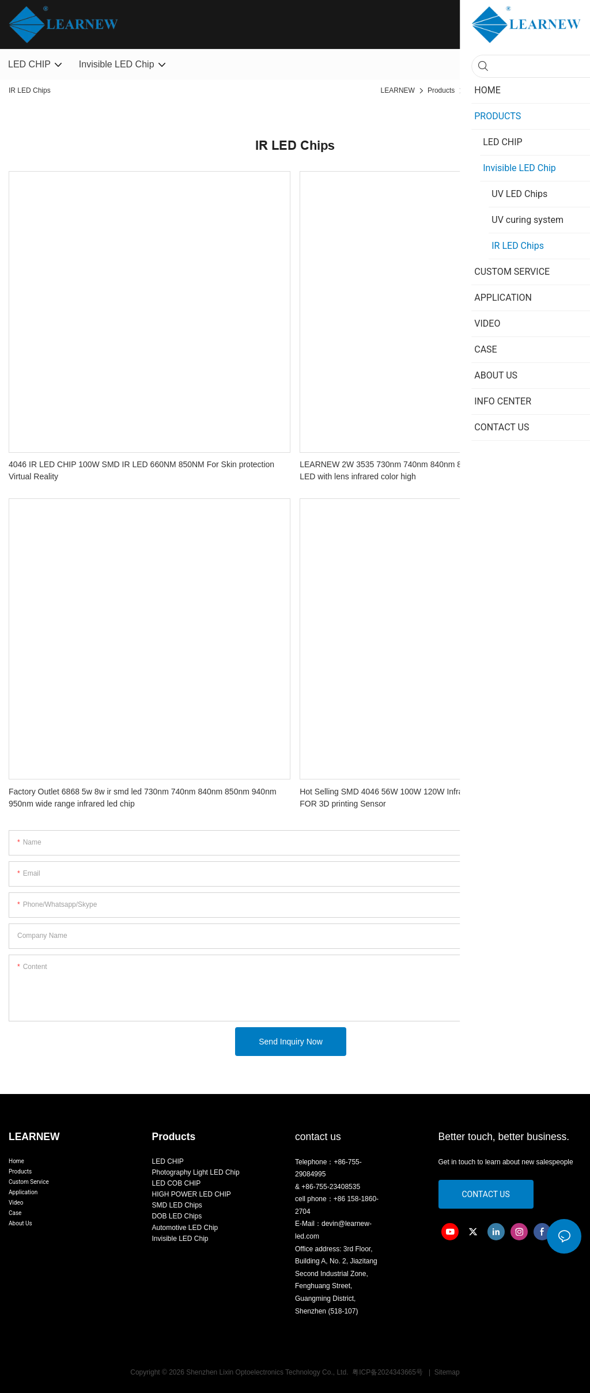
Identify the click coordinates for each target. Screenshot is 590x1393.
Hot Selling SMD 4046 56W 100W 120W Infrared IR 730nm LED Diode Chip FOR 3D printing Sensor (436, 797)
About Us (20, 1223)
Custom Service (29, 1182)
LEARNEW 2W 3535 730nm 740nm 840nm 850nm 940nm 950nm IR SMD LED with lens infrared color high (433, 470)
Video (16, 1202)
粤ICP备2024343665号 (388, 1372)
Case (15, 1213)
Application (23, 1192)
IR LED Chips (557, 90)
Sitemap (445, 1372)
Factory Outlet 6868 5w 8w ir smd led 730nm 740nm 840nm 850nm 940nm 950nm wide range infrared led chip (143, 797)
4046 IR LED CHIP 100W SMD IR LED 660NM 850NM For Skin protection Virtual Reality (141, 470)
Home (16, 1161)
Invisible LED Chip (495, 90)
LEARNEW (398, 90)
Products (441, 90)
